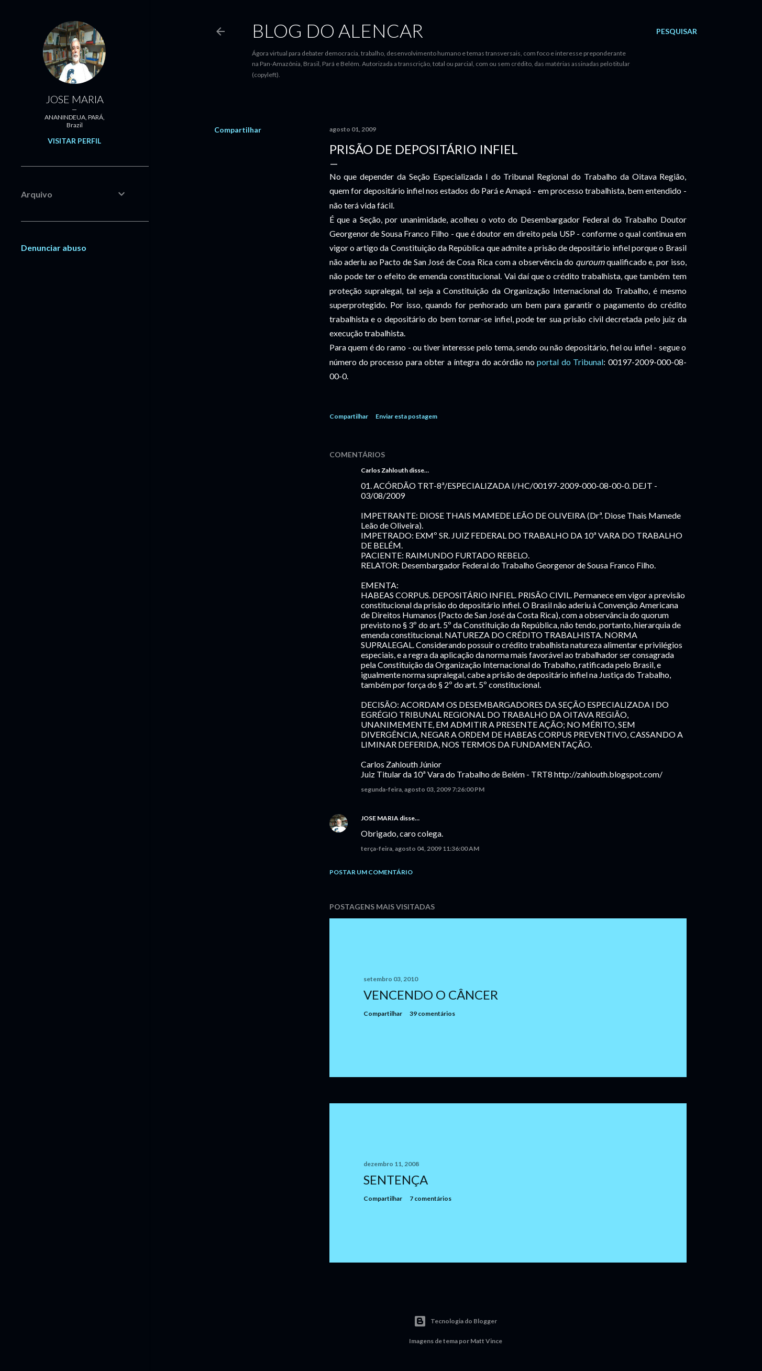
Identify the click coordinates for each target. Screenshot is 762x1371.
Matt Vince (486, 1341)
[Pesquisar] (676, 31)
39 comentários (432, 1013)
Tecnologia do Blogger (455, 1321)
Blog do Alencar (337, 30)
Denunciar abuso (53, 248)
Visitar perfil (74, 140)
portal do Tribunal (570, 362)
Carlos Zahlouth (384, 470)
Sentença (395, 1179)
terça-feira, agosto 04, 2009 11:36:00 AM (420, 848)
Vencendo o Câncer (430, 994)
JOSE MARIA (380, 818)
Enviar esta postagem (406, 416)
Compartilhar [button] (237, 129)
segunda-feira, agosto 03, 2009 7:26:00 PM (422, 789)
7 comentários (430, 1198)
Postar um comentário (371, 872)
